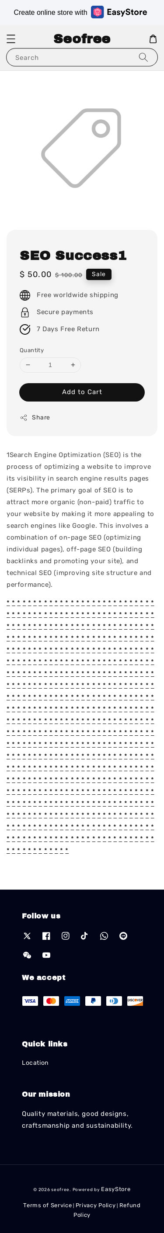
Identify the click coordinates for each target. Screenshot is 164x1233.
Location (35, 1063)
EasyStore (115, 1189)
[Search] (143, 57)
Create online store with (80, 12)
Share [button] (35, 418)
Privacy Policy (96, 1205)
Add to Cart (82, 392)
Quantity (32, 350)
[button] (11, 38)
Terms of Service (47, 1205)
